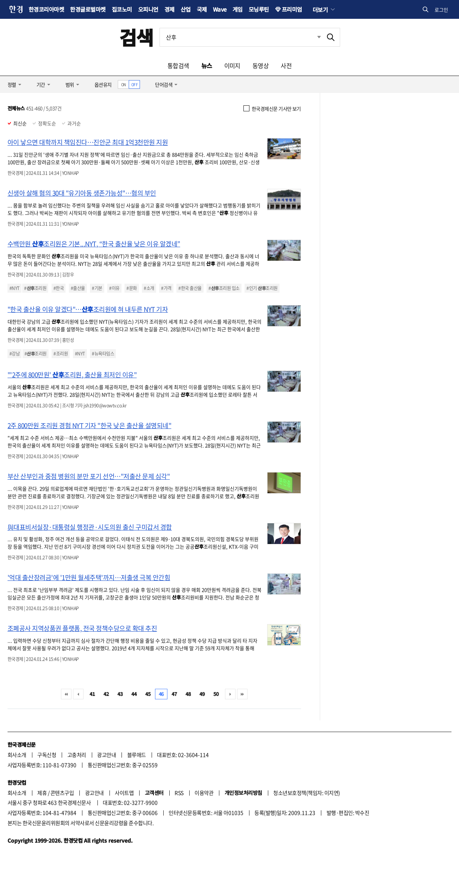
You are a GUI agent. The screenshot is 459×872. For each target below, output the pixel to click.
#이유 (114, 288)
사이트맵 (124, 792)
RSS (179, 792)
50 (216, 693)
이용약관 (204, 792)
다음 (230, 694)
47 (174, 693)
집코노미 (122, 9)
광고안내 (106, 754)
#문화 (131, 288)
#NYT (14, 288)
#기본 (97, 288)
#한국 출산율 (189, 288)
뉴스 (206, 65)
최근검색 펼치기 (313, 37)
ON (123, 84)
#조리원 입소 (223, 288)
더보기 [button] (320, 9)
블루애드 (136, 754)
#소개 (149, 288)
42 (106, 693)
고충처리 (76, 754)
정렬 (12, 84)
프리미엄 (292, 9)
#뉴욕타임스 (103, 353)
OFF (134, 84)
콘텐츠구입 (62, 792)
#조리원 (35, 288)
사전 (286, 65)
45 (148, 693)
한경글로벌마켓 (87, 9)
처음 (66, 694)
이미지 (232, 65)
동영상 (260, 65)
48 (188, 693)
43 (120, 693)
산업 (186, 9)
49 (202, 693)
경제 (169, 9)
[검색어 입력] (241, 37)
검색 (136, 37)
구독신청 (46, 754)
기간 (40, 84)
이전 (78, 694)
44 (134, 693)
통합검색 (178, 65)
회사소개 (17, 754)
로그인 (441, 9)
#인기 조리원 (261, 288)
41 (92, 693)
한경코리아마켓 (46, 9)
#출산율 (78, 288)
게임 (238, 9)
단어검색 (163, 84)
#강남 (14, 353)
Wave (219, 9)
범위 (69, 84)
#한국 (58, 288)
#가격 (166, 288)
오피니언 (148, 9)
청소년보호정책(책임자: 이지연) (306, 792)
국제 (202, 9)
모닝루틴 (259, 9)
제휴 (42, 792)
